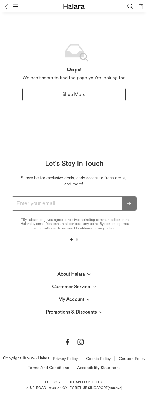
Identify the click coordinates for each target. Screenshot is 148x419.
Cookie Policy (98, 358)
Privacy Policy (104, 228)
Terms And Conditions (48, 367)
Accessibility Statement (98, 367)
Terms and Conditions (74, 228)
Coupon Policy (132, 358)
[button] (6, 6)
